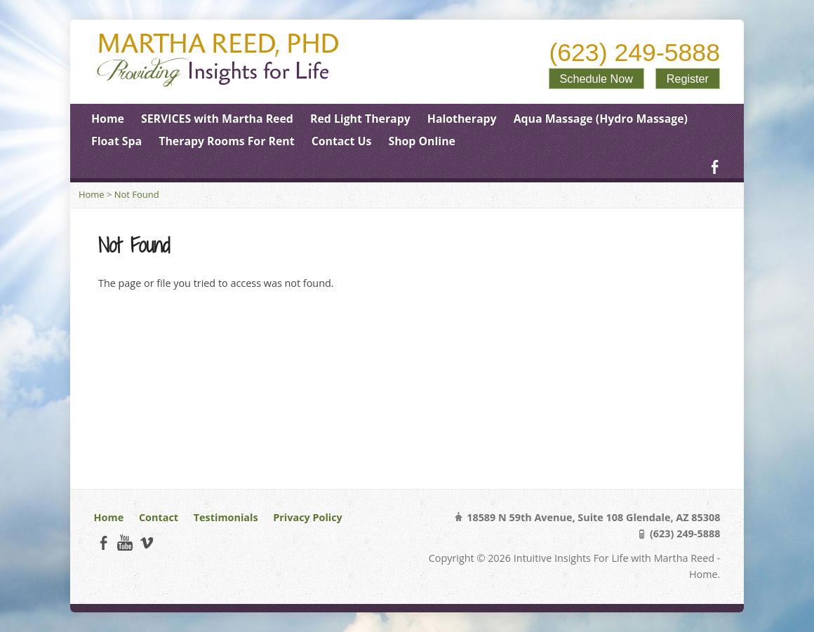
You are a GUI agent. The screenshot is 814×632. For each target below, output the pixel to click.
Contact (158, 517)
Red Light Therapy (360, 118)
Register (688, 78)
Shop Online (421, 141)
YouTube (124, 542)
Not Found (136, 194)
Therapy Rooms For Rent (226, 141)
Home (107, 118)
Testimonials (226, 517)
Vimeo (146, 542)
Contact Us (342, 141)
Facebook (715, 167)
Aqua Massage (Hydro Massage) (601, 118)
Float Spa (116, 141)
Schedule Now (596, 78)
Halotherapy (462, 118)
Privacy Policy (307, 517)
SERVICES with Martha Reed (217, 118)
